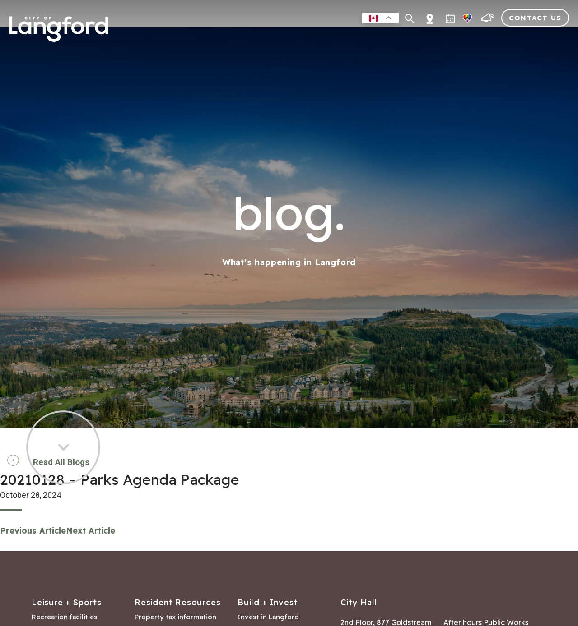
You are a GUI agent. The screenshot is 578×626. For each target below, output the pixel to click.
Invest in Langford (268, 617)
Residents (258, 38)
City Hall (549, 38)
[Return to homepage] (58, 33)
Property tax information (175, 617)
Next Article (90, 530)
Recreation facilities (65, 617)
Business (344, 38)
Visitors (504, 38)
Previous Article (33, 530)
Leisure (302, 38)
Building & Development (423, 38)
